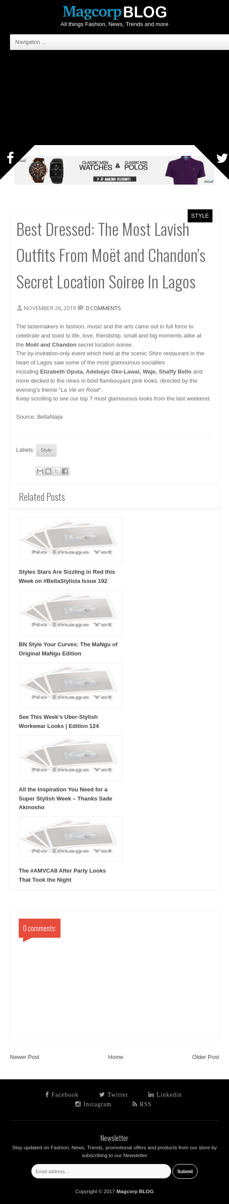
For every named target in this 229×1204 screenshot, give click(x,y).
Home (116, 1057)
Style (200, 215)
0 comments (103, 308)
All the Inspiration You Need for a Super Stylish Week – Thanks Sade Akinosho (65, 798)
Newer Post (24, 1057)
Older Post (205, 1057)
